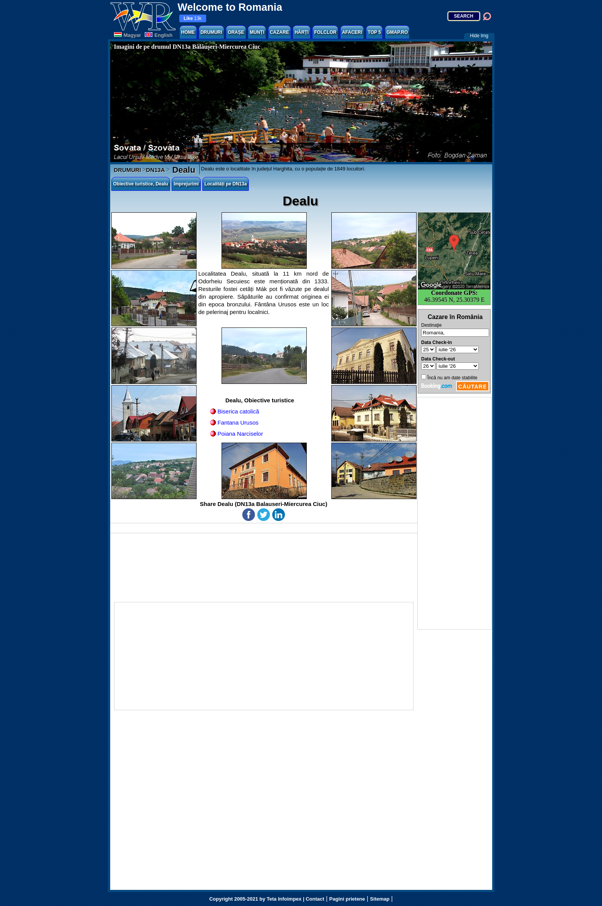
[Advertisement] (454, 513)
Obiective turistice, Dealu (140, 184)
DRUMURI (211, 32)
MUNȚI (257, 32)
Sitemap (380, 899)
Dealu (182, 170)
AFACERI (352, 32)
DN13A (155, 170)
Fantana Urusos (238, 422)
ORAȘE (236, 32)
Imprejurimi (186, 184)
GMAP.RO (397, 32)
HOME (188, 32)
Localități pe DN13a (225, 184)
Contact (315, 899)
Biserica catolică (238, 411)
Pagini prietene (347, 899)
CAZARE (279, 32)
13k (193, 18)
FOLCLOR (325, 32)
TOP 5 (374, 32)
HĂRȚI (301, 32)
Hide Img (479, 35)
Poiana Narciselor (240, 433)
